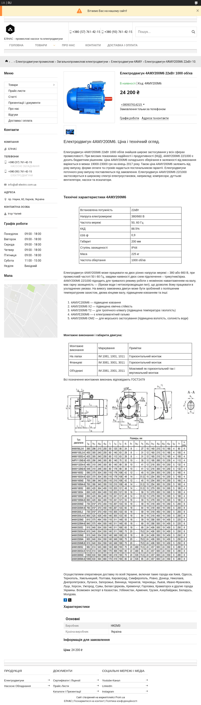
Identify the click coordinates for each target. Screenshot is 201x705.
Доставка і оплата (122, 45)
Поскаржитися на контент (89, 701)
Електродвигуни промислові (35, 61)
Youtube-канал (111, 680)
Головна (16, 45)
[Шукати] (193, 32)
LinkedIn (107, 686)
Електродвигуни (14, 680)
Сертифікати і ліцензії (66, 680)
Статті (12, 96)
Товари (41, 45)
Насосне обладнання (17, 686)
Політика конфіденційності (121, 701)
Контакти (93, 45)
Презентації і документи (24, 102)
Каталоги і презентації (67, 691)
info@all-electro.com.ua (22, 184)
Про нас (68, 45)
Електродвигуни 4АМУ (126, 61)
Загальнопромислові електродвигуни (82, 61)
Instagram (108, 691)
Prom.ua (120, 697)
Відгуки (13, 114)
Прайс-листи (16, 90)
